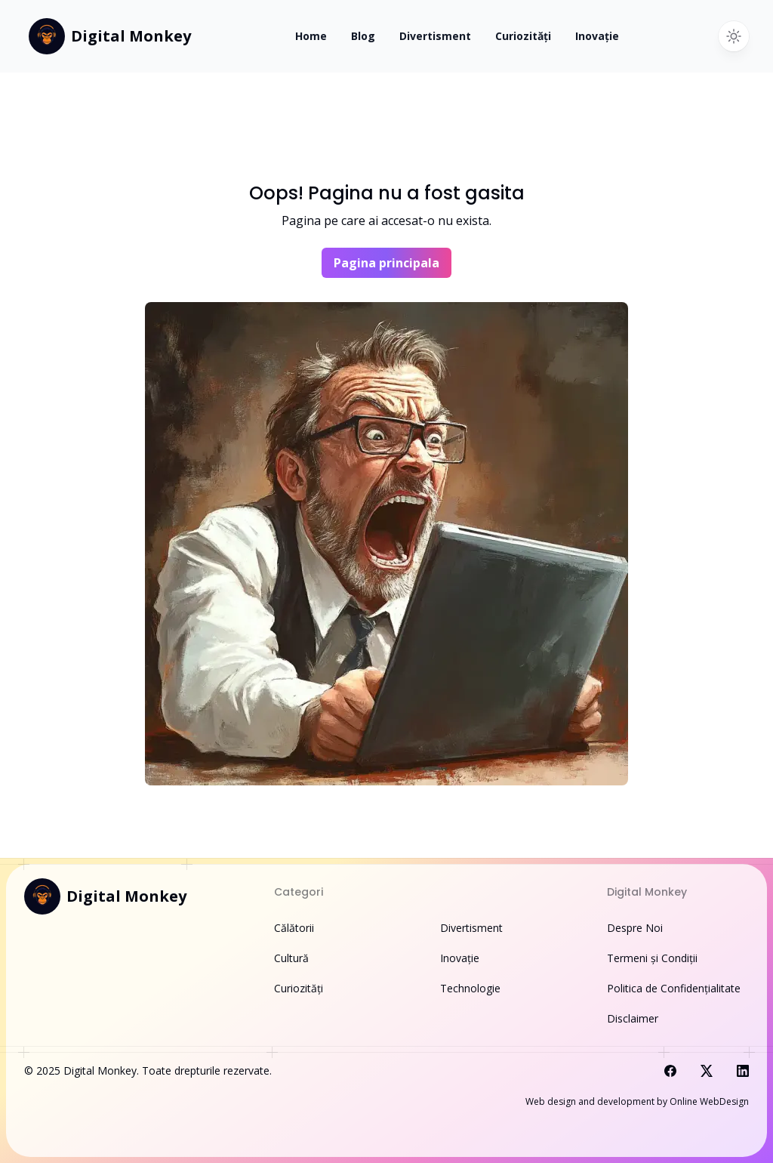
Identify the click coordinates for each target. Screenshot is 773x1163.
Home (311, 36)
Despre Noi (635, 928)
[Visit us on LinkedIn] (743, 1071)
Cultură (291, 958)
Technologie (470, 988)
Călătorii (294, 928)
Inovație (597, 36)
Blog (363, 36)
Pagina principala (386, 263)
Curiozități (523, 36)
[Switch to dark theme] (734, 36)
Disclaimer (632, 1018)
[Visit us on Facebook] (670, 1071)
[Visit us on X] (707, 1071)
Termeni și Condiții (652, 958)
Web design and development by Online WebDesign (637, 1102)
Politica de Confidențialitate (674, 988)
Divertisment (435, 36)
